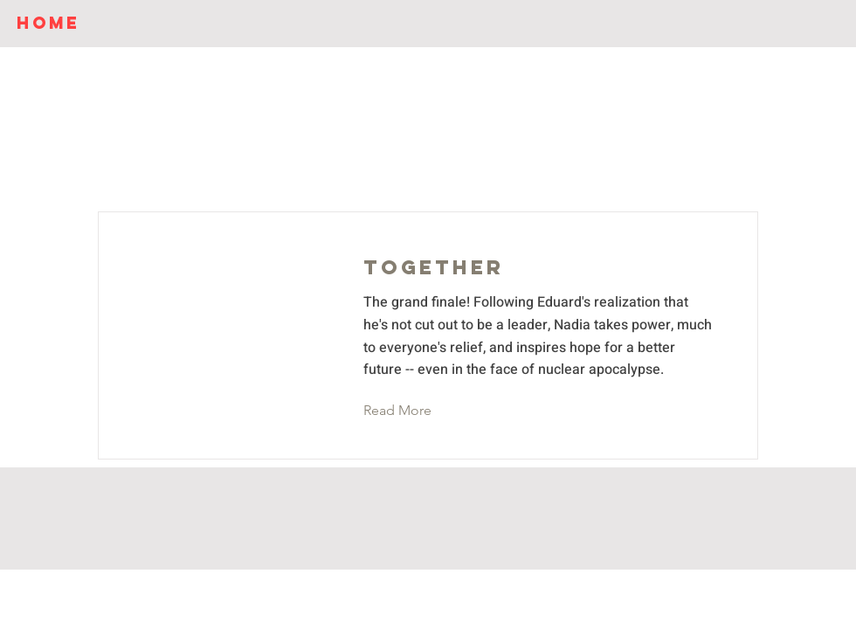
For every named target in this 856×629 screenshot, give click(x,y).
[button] (411, 410)
